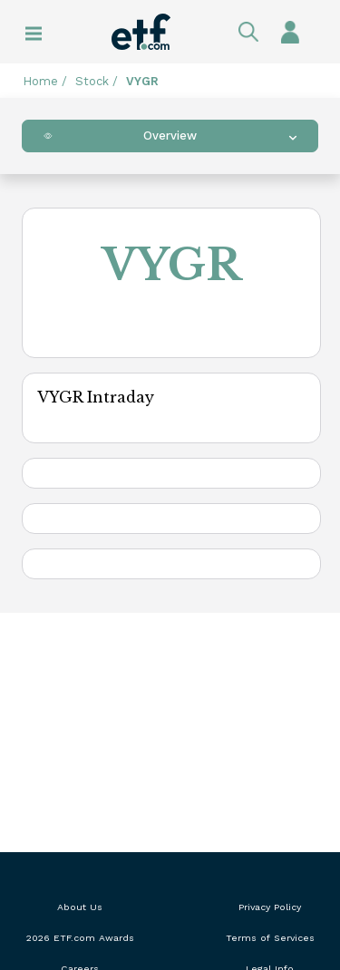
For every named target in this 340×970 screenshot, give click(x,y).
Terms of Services (270, 938)
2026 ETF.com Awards (80, 938)
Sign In (290, 31)
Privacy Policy (269, 907)
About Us (79, 907)
